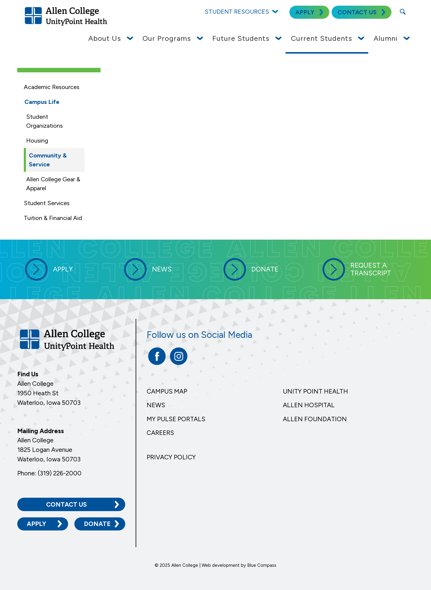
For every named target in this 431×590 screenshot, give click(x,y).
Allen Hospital (309, 405)
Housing (37, 140)
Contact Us (66, 504)
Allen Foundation (315, 419)
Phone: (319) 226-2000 (49, 473)
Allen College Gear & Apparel (53, 184)
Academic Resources (51, 86)
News (156, 405)
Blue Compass (261, 565)
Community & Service (48, 160)
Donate (97, 523)
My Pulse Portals (176, 419)
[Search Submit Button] (402, 11)
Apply (36, 523)
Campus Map (167, 391)
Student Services (47, 203)
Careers (160, 432)
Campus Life (41, 101)
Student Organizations (44, 121)
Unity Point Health (315, 391)
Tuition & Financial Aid (53, 217)
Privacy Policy (171, 457)
